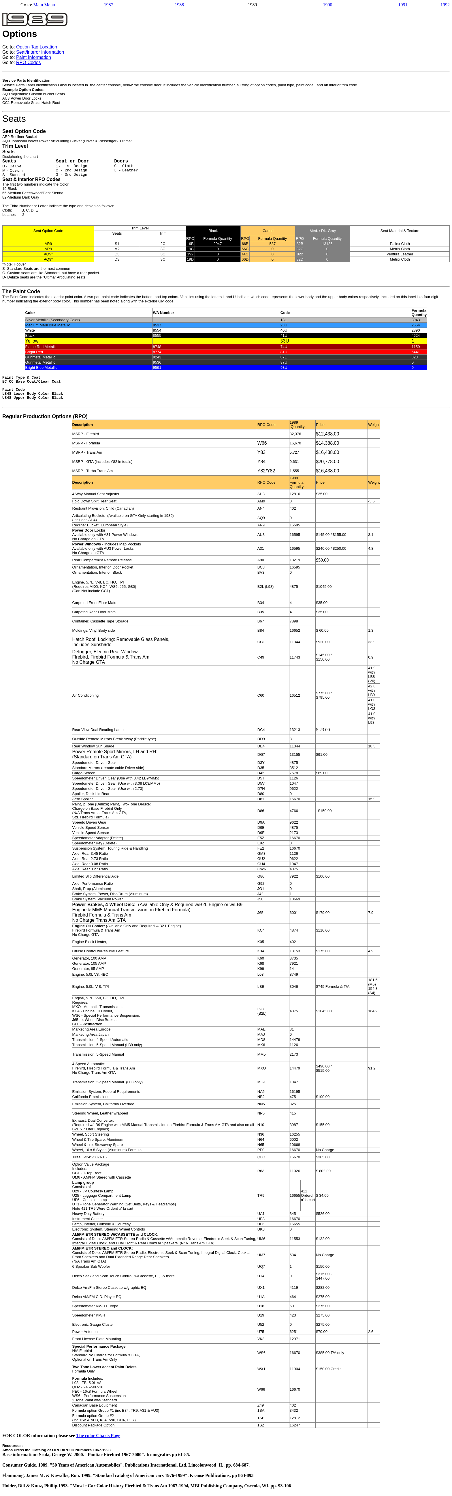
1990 (327, 4)
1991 (402, 4)
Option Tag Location (36, 46)
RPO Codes (28, 62)
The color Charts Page (98, 1435)
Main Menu (44, 4)
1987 (108, 4)
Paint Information (33, 57)
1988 (179, 4)
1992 (445, 4)
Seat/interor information (40, 52)
